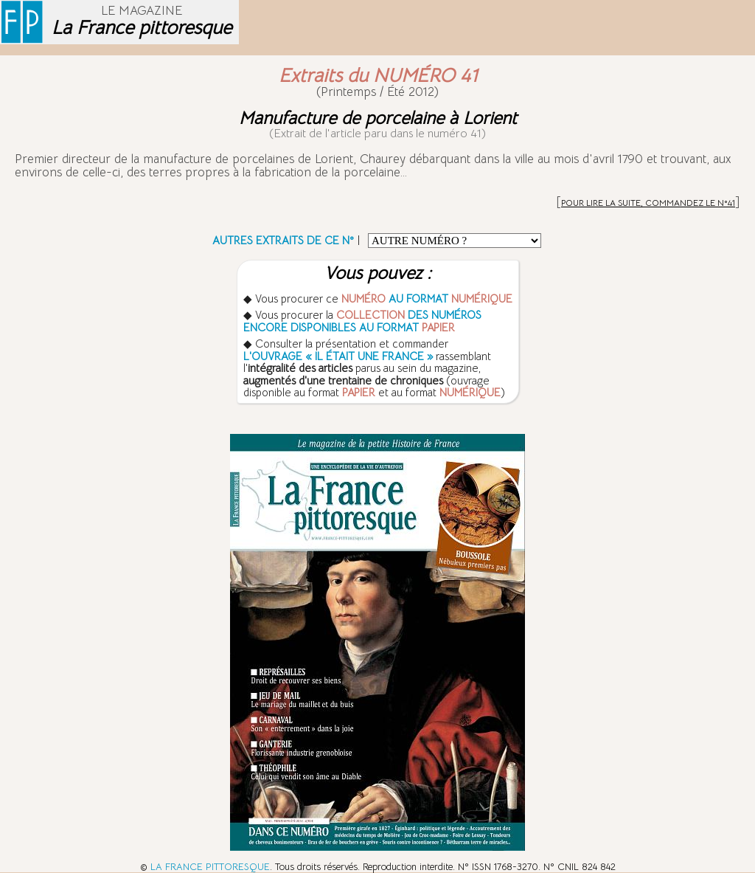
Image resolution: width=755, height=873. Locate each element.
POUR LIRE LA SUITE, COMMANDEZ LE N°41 (648, 202)
